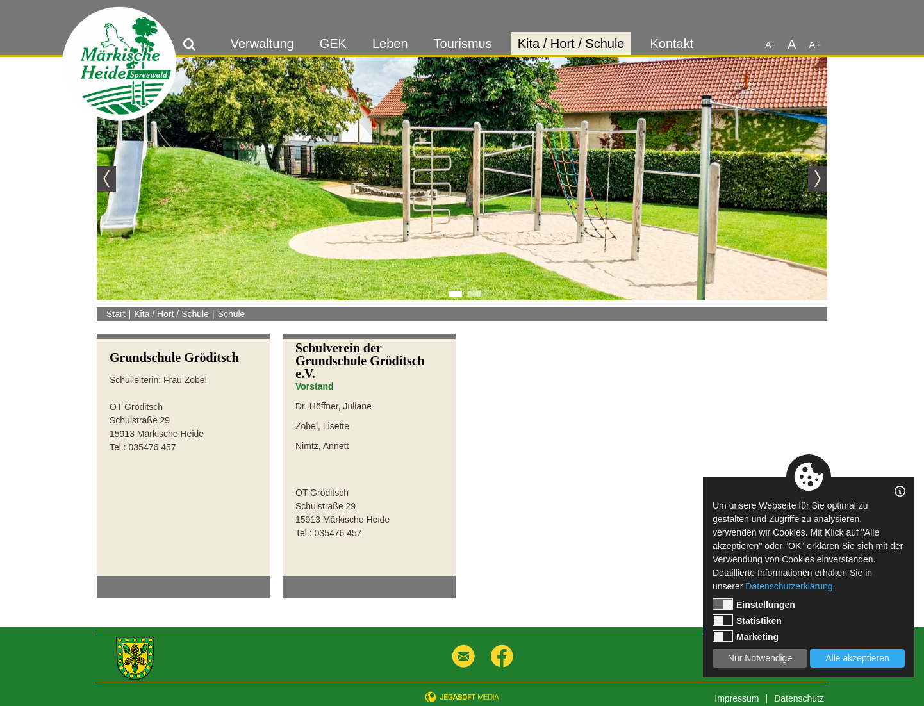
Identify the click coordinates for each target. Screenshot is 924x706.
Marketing (746, 636)
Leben (390, 44)
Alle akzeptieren (857, 658)
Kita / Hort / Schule (571, 44)
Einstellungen (754, 604)
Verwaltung (262, 44)
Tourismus (463, 44)
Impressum (736, 698)
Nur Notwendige (760, 658)
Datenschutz (799, 698)
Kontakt (671, 44)
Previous (106, 179)
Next (817, 179)
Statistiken (747, 620)
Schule (231, 314)
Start (116, 314)
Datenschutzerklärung (788, 586)
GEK (333, 44)
